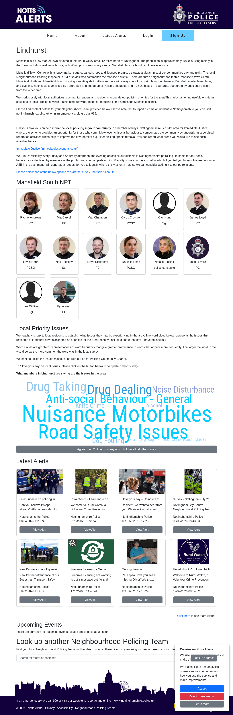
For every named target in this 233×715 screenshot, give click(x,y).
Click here (183, 615)
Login (148, 35)
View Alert (39, 529)
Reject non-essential (202, 696)
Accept (202, 688)
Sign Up (178, 35)
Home (52, 35)
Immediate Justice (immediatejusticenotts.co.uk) (47, 148)
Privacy (50, 708)
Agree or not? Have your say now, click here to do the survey (116, 449)
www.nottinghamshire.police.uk (134, 700)
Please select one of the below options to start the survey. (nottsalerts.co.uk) (65, 172)
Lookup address (204, 657)
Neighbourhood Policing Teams (95, 708)
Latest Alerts (114, 35)
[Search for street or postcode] (103, 658)
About (80, 35)
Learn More (202, 704)
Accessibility (65, 708)
